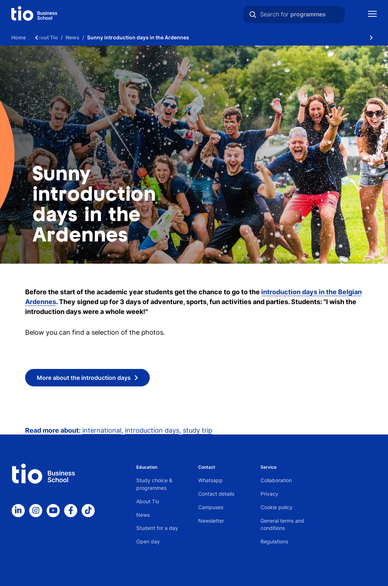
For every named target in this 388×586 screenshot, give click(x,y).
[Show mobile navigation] (372, 15)
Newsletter (211, 521)
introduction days (152, 430)
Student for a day (157, 528)
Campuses (210, 507)
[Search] (253, 14)
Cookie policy (276, 507)
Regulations (274, 541)
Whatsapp (210, 480)
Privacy (269, 494)
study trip (197, 430)
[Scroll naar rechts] (371, 37)
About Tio (147, 501)
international (101, 430)
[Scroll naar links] (36, 37)
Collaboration (276, 480)
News (143, 515)
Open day (148, 541)
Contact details (216, 494)
